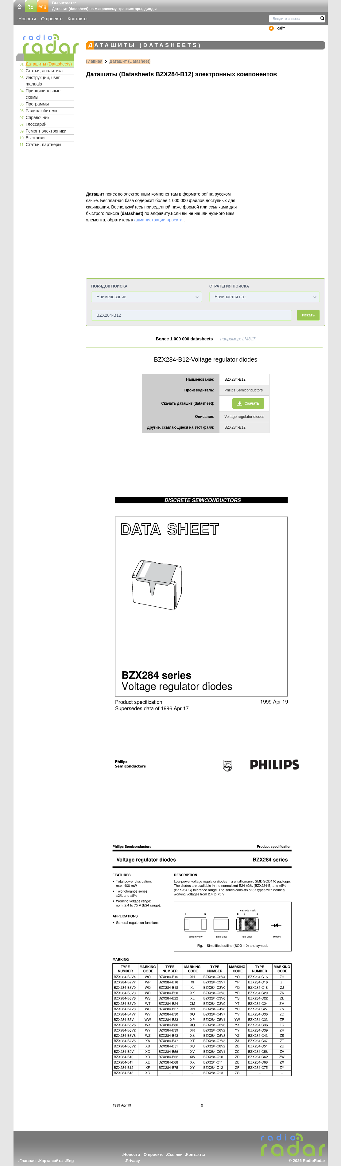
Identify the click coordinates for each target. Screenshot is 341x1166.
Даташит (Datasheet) (130, 61)
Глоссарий (36, 124)
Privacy (133, 1160)
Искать (308, 315)
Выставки (35, 137)
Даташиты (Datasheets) (49, 63)
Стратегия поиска (229, 286)
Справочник (37, 117)
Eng (70, 1160)
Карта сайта (51, 1160)
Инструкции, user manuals (43, 80)
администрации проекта (158, 219)
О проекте (52, 18)
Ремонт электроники (46, 131)
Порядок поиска (109, 286)
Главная (94, 61)
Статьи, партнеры (43, 144)
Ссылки (174, 1154)
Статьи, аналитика (44, 70)
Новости (27, 18)
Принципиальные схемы (43, 94)
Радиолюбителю (42, 110)
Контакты (77, 18)
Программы (37, 103)
